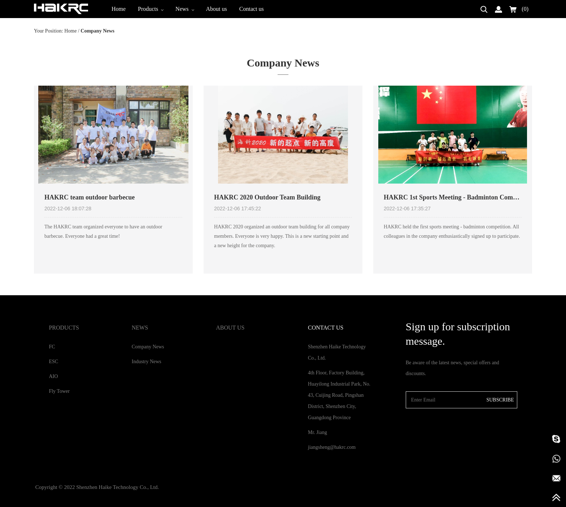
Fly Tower (59, 391)
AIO (53, 376)
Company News (148, 346)
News (184, 9)
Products (150, 9)
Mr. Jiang (317, 432)
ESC (53, 361)
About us (216, 9)
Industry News (146, 361)
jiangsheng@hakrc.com (332, 447)
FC (52, 346)
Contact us (251, 9)
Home (119, 9)
